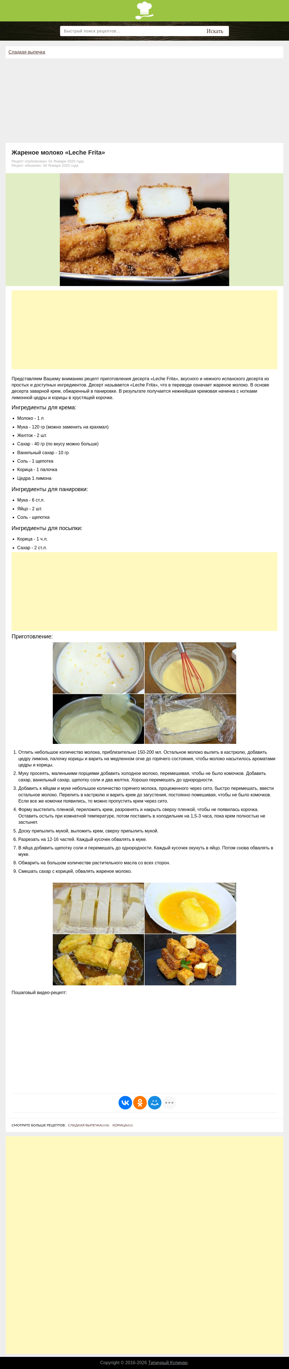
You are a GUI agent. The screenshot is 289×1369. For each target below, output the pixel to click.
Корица (123, 1125)
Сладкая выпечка (26, 52)
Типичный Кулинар (168, 1362)
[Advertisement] (144, 100)
